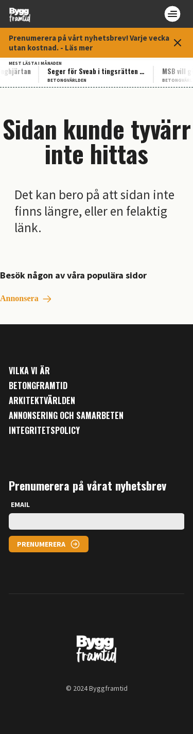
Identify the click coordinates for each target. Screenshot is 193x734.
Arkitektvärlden (42, 400)
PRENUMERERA (41, 544)
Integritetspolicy (44, 430)
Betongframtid (38, 385)
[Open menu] (172, 14)
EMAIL (20, 504)
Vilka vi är (29, 370)
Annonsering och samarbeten (66, 415)
